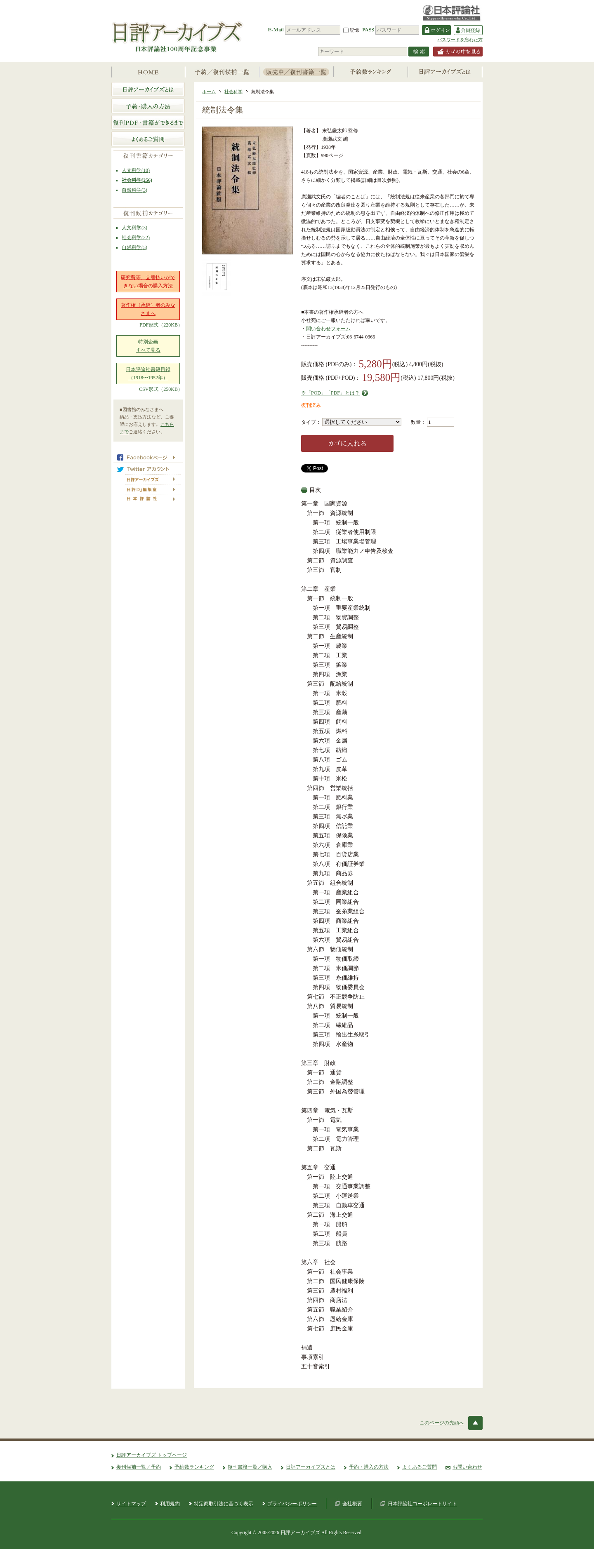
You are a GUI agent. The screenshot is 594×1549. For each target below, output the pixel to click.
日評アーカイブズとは (310, 1467)
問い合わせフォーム (328, 328)
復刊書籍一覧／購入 (250, 1467)
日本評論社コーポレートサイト (422, 1504)
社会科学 (233, 91)
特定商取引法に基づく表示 (223, 1504)
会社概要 (352, 1504)
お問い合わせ (467, 1467)
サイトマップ (131, 1504)
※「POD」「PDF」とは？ (330, 393)
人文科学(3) (134, 227)
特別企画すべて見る (148, 346)
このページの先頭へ (442, 1423)
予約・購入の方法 (369, 1467)
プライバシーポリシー (292, 1504)
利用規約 (170, 1504)
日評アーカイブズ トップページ (151, 1455)
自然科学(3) (134, 190)
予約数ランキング (194, 1467)
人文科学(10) (136, 170)
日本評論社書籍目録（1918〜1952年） (148, 374)
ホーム (209, 91)
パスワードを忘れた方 (460, 39)
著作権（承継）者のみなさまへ (148, 309)
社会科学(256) (137, 180)
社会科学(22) (136, 237)
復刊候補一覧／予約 (138, 1467)
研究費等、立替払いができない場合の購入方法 (148, 282)
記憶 (351, 30)
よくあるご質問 (419, 1467)
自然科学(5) (134, 247)
